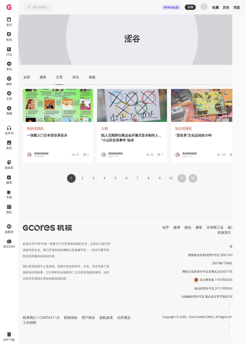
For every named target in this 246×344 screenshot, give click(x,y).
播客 (199, 227)
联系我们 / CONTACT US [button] (41, 317)
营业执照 (235, 246)
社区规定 (124, 317)
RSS (238, 232)
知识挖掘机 (35, 128)
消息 (236, 7)
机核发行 (224, 232)
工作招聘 (29, 322)
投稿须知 (70, 317)
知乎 (165, 227)
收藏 (215, 7)
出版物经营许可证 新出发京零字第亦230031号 (211, 296)
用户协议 (88, 317)
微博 (176, 227)
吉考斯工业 (215, 227)
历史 (226, 7)
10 (170, 178)
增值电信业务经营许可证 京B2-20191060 (214, 255)
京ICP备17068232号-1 (226, 263)
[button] (235, 311)
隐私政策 (106, 317)
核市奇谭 (234, 227)
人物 (104, 128)
